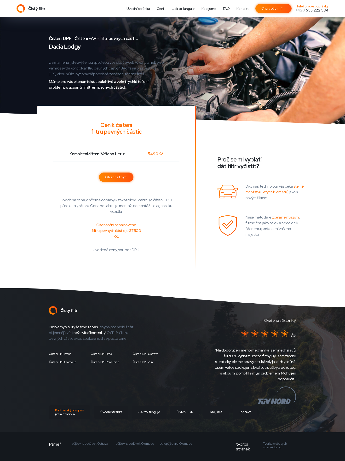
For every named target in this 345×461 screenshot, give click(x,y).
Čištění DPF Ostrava (145, 354)
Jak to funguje (183, 8)
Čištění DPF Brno (101, 354)
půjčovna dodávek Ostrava (90, 444)
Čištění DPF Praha (60, 354)
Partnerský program (69, 412)
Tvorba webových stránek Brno (275, 445)
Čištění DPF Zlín (143, 362)
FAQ (226, 8)
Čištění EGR (185, 412)
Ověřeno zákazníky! (280, 320)
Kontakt (242, 8)
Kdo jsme (208, 8)
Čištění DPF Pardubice (105, 362)
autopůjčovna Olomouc (176, 444)
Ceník (161, 8)
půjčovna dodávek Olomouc (135, 444)
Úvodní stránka (138, 8)
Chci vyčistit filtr (273, 8)
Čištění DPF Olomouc (62, 362)
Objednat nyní (116, 177)
